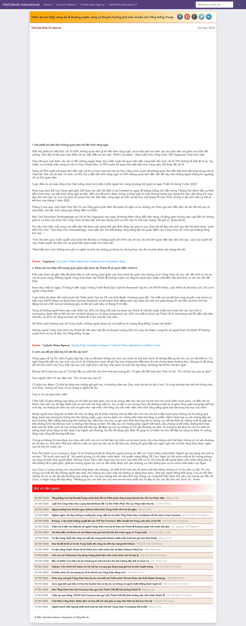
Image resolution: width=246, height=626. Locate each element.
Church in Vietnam (66, 4)
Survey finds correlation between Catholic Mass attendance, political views (115, 345)
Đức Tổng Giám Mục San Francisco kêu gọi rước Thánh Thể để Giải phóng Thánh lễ (96, 589)
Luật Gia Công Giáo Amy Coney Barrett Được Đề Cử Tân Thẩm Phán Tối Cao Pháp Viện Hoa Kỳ (103, 503)
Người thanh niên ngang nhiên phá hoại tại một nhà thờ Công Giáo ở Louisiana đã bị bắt (99, 606)
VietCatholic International (21, 5)
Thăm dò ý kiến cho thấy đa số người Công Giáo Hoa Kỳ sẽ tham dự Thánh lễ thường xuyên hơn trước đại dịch (111, 526)
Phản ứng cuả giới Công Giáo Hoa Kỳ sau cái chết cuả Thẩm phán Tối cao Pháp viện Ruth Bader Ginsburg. (109, 578)
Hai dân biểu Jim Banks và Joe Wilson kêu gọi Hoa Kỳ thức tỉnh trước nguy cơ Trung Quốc (99, 532)
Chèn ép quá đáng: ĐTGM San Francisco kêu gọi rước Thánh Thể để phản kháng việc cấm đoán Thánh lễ (108, 595)
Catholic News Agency (92, 4)
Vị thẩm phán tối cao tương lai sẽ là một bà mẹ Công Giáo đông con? (89, 572)
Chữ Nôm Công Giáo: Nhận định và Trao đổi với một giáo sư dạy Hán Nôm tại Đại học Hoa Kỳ (102, 601)
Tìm (239, 4)
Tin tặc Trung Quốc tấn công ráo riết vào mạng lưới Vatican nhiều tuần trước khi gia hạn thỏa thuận (104, 538)
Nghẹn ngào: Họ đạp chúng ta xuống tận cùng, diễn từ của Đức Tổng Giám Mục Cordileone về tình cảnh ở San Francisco (116, 515)
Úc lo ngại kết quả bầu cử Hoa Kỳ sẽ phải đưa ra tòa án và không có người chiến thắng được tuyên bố (107, 583)
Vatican (47, 4)
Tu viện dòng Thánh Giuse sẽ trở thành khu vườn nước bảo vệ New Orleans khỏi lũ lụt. (97, 549)
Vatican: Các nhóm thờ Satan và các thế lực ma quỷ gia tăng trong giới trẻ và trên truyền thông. (103, 566)
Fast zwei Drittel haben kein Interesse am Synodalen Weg (90, 261)
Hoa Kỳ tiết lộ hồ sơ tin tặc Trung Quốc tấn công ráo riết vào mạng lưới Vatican (93, 543)
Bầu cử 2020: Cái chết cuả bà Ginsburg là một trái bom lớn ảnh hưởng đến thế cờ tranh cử (100, 560)
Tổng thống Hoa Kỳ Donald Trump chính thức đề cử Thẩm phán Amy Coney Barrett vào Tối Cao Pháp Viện (108, 497)
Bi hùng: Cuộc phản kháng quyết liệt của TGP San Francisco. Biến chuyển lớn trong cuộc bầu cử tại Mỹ (106, 520)
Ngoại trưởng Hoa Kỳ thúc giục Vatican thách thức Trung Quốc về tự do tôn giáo (94, 509)
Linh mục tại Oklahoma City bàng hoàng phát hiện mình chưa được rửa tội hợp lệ (95, 555)
